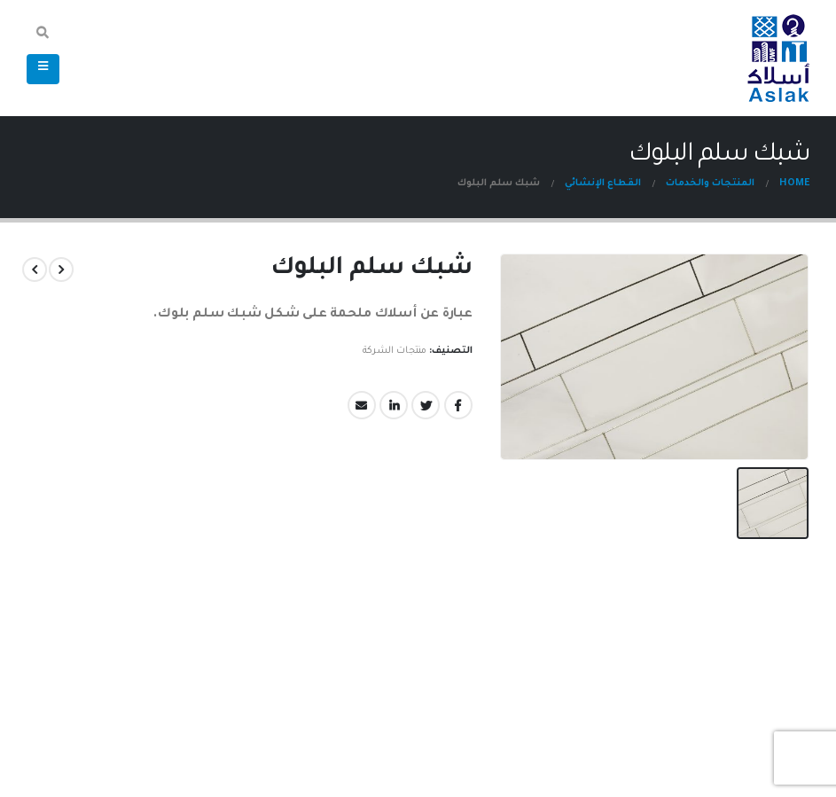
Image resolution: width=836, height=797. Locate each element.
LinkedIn (394, 405)
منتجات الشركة (395, 351)
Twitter (426, 405)
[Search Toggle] (43, 35)
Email (362, 405)
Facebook (459, 405)
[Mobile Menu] (43, 69)
